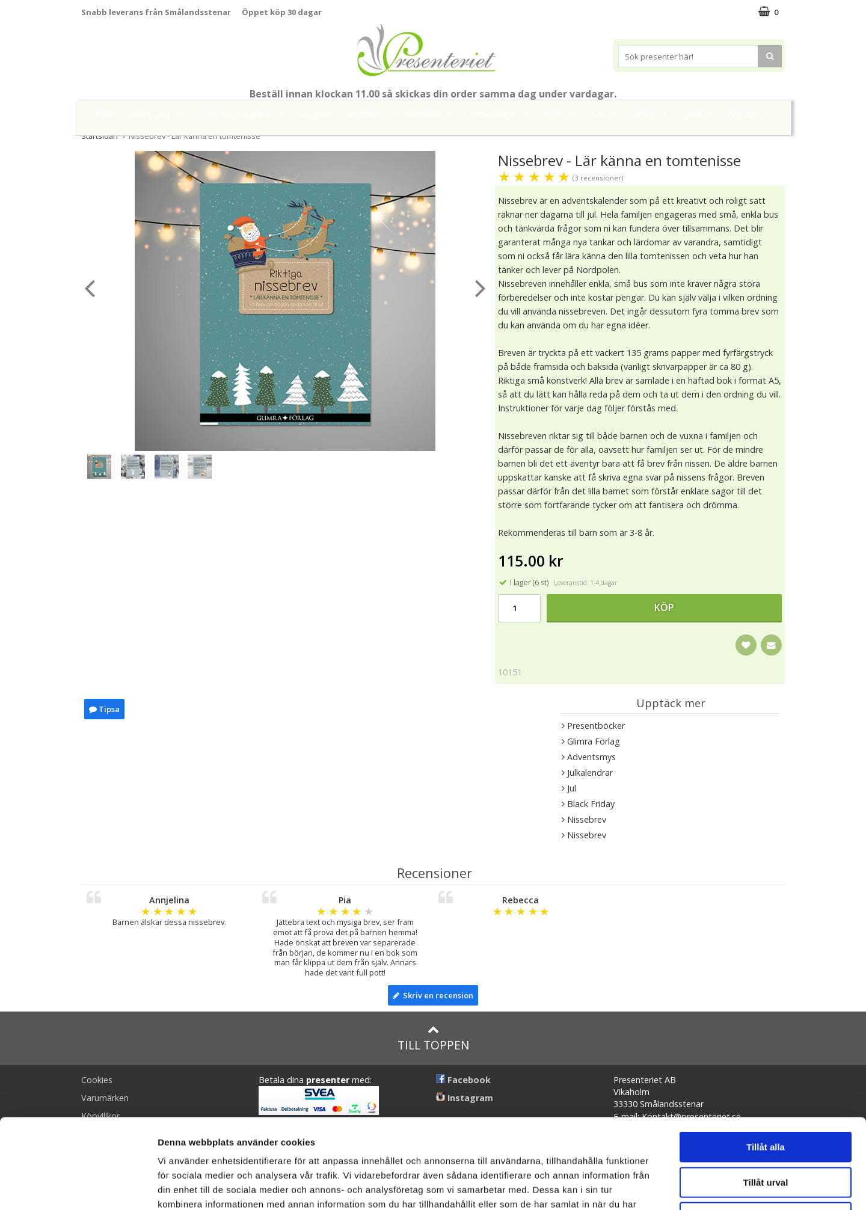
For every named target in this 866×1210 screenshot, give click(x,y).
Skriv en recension (433, 995)
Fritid (653, 113)
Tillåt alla (765, 1063)
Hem (562, 113)
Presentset (428, 113)
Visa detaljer (653, 1186)
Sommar (364, 113)
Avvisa (765, 1133)
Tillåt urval (765, 1098)
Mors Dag (161, 113)
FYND (433, 140)
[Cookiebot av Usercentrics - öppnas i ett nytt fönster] (78, 1187)
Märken (753, 113)
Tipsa (104, 709)
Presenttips (501, 113)
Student (314, 113)
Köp (664, 607)
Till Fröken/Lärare (245, 113)
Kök (607, 113)
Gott (701, 113)
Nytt (105, 113)
